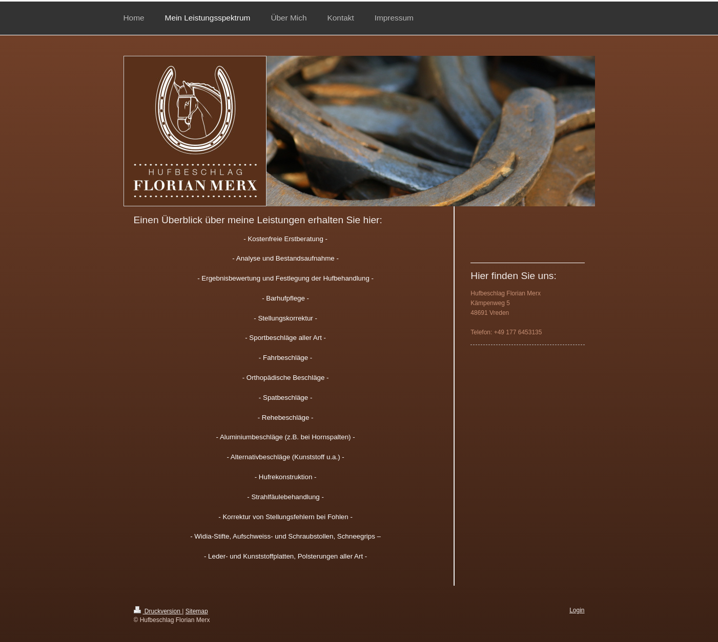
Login (576, 602)
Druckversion (158, 603)
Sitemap (197, 603)
